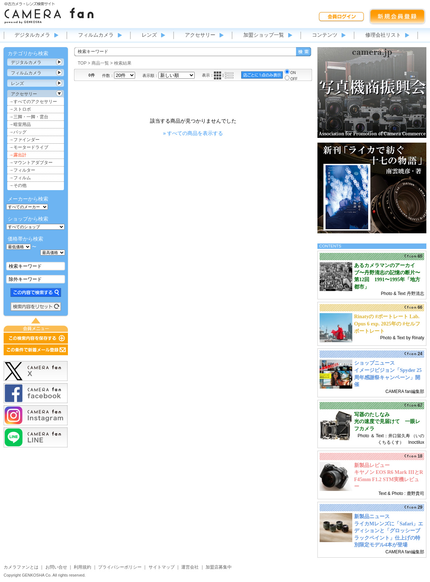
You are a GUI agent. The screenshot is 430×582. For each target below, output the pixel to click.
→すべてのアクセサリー (33, 101)
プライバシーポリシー (120, 567)
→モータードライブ (28, 147)
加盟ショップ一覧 (263, 35)
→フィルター (22, 170)
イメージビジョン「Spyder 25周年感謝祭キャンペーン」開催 (388, 377)
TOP (82, 63)
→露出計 (18, 154)
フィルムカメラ (96, 35)
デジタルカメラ (32, 35)
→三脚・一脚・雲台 (28, 116)
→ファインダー (24, 139)
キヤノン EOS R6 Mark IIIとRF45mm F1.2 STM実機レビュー (388, 479)
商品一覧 (100, 63)
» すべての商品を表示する (193, 133)
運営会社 (190, 567)
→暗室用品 (20, 124)
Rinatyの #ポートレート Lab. (386, 316)
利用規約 (82, 567)
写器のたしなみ (372, 414)
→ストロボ (20, 109)
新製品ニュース (372, 516)
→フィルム (20, 177)
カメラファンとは (21, 567)
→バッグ (18, 132)
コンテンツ (324, 35)
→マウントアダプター (31, 162)
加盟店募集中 (219, 567)
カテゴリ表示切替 (59, 62)
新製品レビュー (372, 465)
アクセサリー (200, 35)
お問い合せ (56, 567)
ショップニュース (374, 363)
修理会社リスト (383, 35)
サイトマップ (162, 567)
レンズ (149, 35)
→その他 (18, 185)
